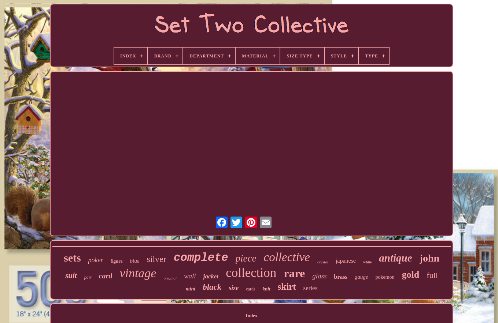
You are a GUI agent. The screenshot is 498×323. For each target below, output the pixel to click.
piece (246, 258)
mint (190, 289)
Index (252, 315)
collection (251, 273)
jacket (211, 276)
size (234, 288)
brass (340, 277)
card (105, 276)
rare (294, 273)
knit (266, 289)
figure (117, 261)
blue (135, 261)
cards (250, 289)
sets (72, 258)
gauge (361, 277)
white (367, 262)
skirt (287, 287)
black (212, 287)
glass (319, 276)
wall (190, 276)
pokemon (384, 277)
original (169, 278)
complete (201, 257)
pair (88, 277)
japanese (346, 261)
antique (395, 258)
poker (95, 260)
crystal (322, 262)
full (432, 275)
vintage (137, 273)
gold (411, 274)
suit (71, 275)
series (310, 288)
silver (156, 259)
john (429, 258)
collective (287, 257)
